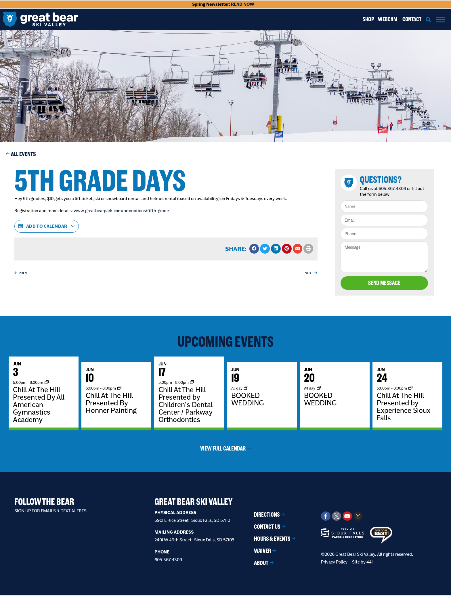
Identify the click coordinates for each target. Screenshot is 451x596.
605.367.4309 (394, 188)
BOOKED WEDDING (247, 400)
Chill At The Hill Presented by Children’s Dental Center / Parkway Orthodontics (185, 405)
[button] (428, 19)
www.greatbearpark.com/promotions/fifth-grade (121, 210)
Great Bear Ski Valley (193, 503)
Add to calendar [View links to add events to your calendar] (46, 226)
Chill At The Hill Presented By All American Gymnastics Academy (38, 405)
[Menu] (440, 19)
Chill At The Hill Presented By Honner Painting (111, 404)
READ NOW (242, 4)
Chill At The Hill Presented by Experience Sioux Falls (403, 407)
